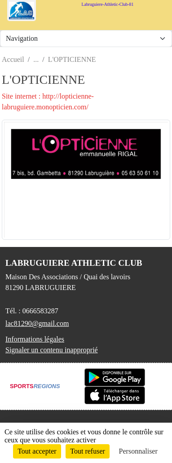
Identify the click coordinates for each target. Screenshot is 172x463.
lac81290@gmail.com (37, 323)
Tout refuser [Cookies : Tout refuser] (87, 451)
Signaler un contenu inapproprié (51, 350)
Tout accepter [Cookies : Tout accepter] (37, 451)
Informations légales (34, 339)
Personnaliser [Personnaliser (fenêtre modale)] (138, 451)
